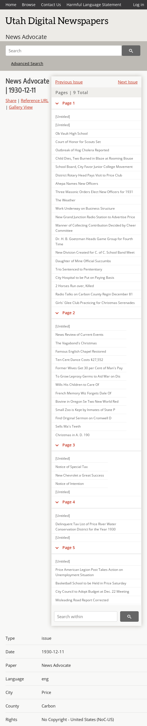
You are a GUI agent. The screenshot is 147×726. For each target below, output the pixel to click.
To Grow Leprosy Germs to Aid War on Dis (87, 376)
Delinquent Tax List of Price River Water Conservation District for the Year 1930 (85, 527)
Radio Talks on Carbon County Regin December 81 (94, 294)
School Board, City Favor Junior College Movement (94, 166)
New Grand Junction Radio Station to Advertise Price (95, 217)
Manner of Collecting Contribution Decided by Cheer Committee (95, 228)
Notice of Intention (69, 483)
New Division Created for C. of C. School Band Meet (95, 252)
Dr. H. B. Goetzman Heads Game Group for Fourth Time (94, 241)
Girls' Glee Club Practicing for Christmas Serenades (95, 302)
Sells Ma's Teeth (68, 426)
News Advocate (26, 37)
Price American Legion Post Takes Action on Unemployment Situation (89, 572)
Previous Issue (69, 82)
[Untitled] (62, 116)
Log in (138, 4)
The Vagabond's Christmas (76, 343)
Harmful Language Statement (94, 4)
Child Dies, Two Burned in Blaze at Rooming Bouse (94, 158)
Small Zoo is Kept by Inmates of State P (85, 409)
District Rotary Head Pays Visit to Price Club (88, 175)
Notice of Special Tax (71, 466)
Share (11, 100)
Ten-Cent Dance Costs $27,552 (79, 359)
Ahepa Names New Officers (76, 183)
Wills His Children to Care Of (77, 384)
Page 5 (68, 547)
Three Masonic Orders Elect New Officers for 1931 (94, 191)
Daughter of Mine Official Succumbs (83, 261)
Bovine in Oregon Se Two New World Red (86, 401)
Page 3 (68, 444)
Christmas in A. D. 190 (72, 435)
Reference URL (35, 100)
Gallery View (21, 107)
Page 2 (68, 312)
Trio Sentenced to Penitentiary (78, 269)
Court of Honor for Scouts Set (78, 141)
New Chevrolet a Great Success (79, 475)
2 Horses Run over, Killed (74, 285)
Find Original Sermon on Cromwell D (83, 418)
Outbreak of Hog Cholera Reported (82, 150)
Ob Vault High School (71, 133)
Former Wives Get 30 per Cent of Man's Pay (89, 368)
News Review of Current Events (79, 334)
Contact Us (51, 4)
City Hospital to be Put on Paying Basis (84, 277)
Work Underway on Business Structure (85, 208)
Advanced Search (27, 63)
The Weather (65, 200)
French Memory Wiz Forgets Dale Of (83, 393)
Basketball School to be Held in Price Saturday (90, 583)
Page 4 (68, 501)
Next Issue (128, 82)
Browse (29, 4)
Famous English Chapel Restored (80, 351)
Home (11, 4)
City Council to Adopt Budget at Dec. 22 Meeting (92, 591)
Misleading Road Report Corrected (81, 600)
